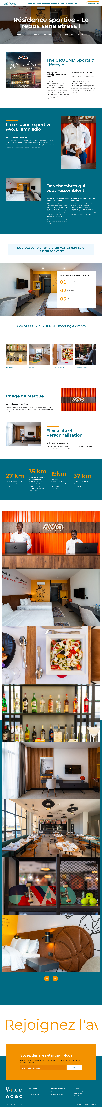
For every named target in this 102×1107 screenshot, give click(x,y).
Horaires (79, 1104)
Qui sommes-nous (34, 1094)
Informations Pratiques (69, 3)
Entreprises (55, 3)
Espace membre (93, 3)
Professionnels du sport (57, 1094)
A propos (31, 1092)
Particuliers (31, 3)
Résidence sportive (43, 3)
